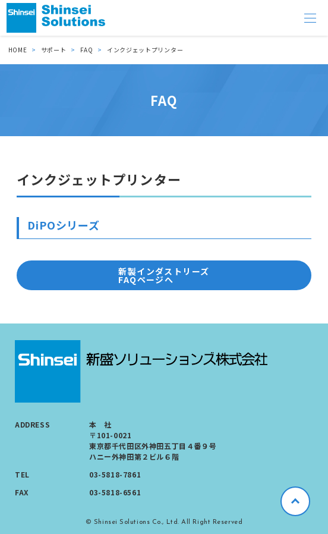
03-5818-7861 (115, 474)
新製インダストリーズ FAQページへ (163, 275)
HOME (17, 49)
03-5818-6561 (115, 492)
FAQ (86, 49)
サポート (54, 49)
